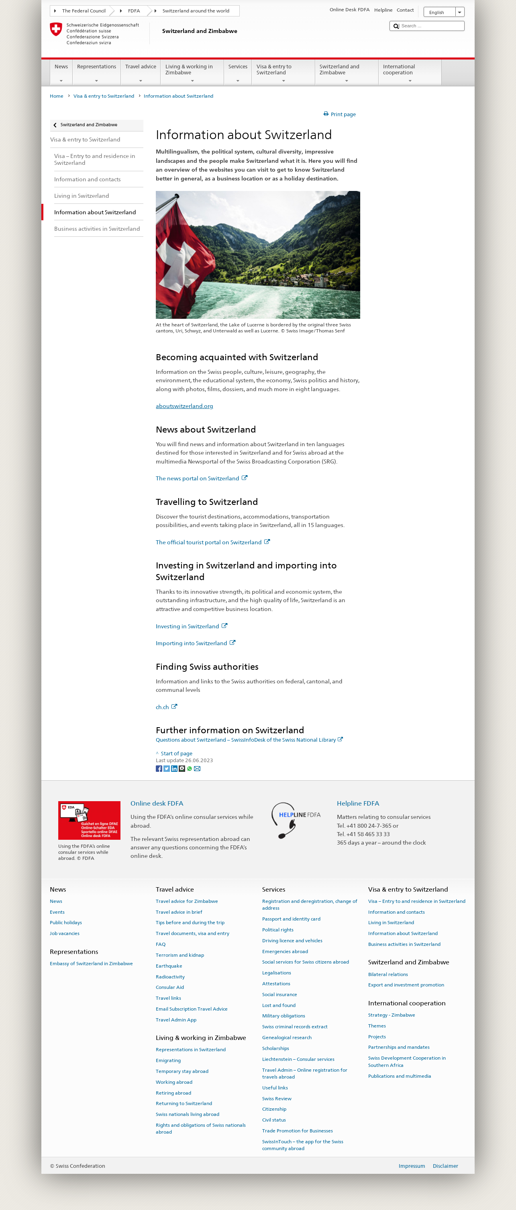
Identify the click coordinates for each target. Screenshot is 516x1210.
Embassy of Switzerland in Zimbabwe (91, 963)
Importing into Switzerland (195, 643)
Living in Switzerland (391, 922)
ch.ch (166, 706)
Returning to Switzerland (184, 1103)
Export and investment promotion (406, 985)
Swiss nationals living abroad (187, 1114)
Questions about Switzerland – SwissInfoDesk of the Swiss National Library (249, 740)
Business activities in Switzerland (404, 944)
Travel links (168, 998)
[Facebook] (159, 768)
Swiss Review (277, 1098)
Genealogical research (287, 1037)
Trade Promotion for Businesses (297, 1131)
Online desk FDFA (157, 803)
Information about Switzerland (403, 933)
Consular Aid (170, 987)
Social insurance (279, 994)
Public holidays (66, 922)
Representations (96, 74)
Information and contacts (396, 912)
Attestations (276, 983)
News (61, 74)
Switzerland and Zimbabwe (347, 74)
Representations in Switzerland (191, 1049)
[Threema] (182, 768)
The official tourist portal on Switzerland (213, 542)
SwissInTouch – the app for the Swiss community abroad (302, 1145)
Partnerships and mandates (399, 1047)
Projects (377, 1036)
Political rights (278, 930)
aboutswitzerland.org (184, 405)
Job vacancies (65, 933)
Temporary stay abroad (182, 1071)
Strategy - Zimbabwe (391, 1015)
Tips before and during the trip (190, 922)
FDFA (134, 11)
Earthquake (169, 966)
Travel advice (141, 74)
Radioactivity (170, 976)
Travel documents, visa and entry (192, 933)
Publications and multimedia (399, 1076)
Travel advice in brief (179, 912)
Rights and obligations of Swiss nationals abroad (201, 1128)
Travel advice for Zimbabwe (187, 901)
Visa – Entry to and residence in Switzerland (416, 901)
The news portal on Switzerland (201, 478)
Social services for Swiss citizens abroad (305, 962)
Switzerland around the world (196, 11)
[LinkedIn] (175, 768)
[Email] (197, 768)
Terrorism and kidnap (180, 955)
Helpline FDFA (358, 803)
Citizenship (274, 1109)
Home (56, 96)
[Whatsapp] (190, 768)
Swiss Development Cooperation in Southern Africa (407, 1061)
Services (238, 74)
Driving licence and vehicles (292, 940)
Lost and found (279, 1005)
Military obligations (283, 1016)
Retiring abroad (173, 1092)
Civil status (274, 1120)
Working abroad (174, 1082)
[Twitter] (167, 768)
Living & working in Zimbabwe (192, 74)
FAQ (160, 944)
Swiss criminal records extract (295, 1027)
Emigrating (168, 1060)
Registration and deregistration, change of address (309, 904)
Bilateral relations (388, 974)
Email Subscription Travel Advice (192, 1009)
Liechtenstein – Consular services (298, 1059)
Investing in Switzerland (191, 626)
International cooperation (410, 74)
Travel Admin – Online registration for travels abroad (304, 1073)
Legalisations (276, 973)
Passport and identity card (291, 919)
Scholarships (275, 1048)
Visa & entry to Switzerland (283, 74)
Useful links (275, 1088)
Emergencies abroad (285, 951)
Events (57, 912)
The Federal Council (84, 11)
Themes (377, 1026)
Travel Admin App (176, 1020)
